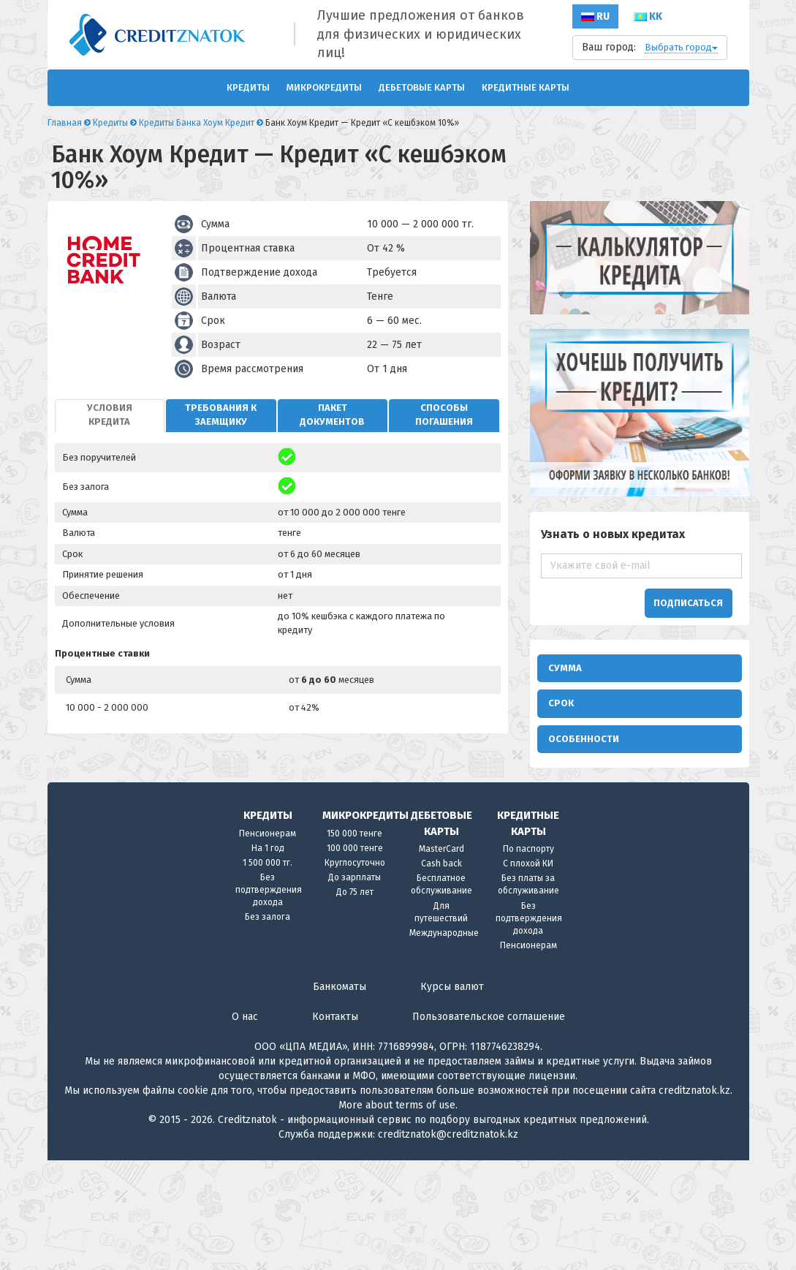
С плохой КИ (528, 973)
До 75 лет (355, 1002)
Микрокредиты (324, 87)
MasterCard (441, 958)
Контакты (335, 1126)
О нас (245, 1126)
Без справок (586, 835)
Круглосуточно (355, 972)
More (350, 1215)
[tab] (110, 415)
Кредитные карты (525, 87)
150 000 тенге (354, 943)
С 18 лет (674, 853)
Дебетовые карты (422, 87)
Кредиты (248, 87)
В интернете (586, 782)
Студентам (678, 818)
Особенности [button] (583, 753)
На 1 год (267, 958)
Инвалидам (681, 835)
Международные (444, 1042)
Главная (65, 123)
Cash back (441, 973)
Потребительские (599, 800)
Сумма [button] (565, 667)
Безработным (687, 800)
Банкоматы (339, 1096)
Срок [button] (561, 710)
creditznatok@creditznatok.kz (448, 1244)
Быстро (672, 782)
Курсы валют (452, 1096)
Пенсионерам (267, 943)
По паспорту (528, 958)
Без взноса (582, 853)
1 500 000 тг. (267, 972)
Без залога (267, 1026)
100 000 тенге (355, 958)
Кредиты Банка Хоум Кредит (196, 123)
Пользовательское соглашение (488, 1126)
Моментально (588, 818)
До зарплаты (354, 987)
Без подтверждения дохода (268, 999)
